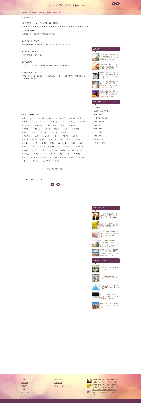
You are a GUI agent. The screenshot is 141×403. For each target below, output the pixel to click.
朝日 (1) (80, 139)
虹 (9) (34, 118)
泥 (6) (48, 125)
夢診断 (49, 12)
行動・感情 (98, 114)
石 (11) (63, 150)
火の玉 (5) (45, 122)
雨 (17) (26, 161)
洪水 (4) (57, 129)
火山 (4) (54, 157)
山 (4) (81, 150)
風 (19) (52, 146)
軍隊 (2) (54, 132)
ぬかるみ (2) (62, 143)
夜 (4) (26, 122)
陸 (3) (64, 125)
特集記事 (41, 12)
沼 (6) (62, 139)
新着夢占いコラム (99, 261)
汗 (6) (69, 154)
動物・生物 (98, 129)
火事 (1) (45, 157)
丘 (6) (55, 122)
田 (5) (82, 118)
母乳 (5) (82, 122)
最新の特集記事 (99, 208)
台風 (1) (36, 150)
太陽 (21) (72, 118)
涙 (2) (26, 143)
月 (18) (36, 154)
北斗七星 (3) (28, 125)
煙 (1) (52, 143)
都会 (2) (73, 125)
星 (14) (63, 132)
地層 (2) (39, 125)
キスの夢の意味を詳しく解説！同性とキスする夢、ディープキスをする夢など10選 (102, 381)
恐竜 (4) (35, 157)
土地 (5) (37, 136)
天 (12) (36, 132)
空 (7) (53, 154)
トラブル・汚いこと (101, 118)
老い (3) (34, 122)
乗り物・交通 (98, 139)
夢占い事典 (32, 12)
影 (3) (81, 143)
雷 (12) (26, 146)
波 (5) (42, 118)
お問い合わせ (58, 383)
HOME (25, 12)
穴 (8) (44, 154)
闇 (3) (44, 143)
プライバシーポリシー (60, 386)
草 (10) (45, 150)
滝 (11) (26, 139)
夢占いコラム (57, 12)
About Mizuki (58, 380)
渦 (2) (73, 143)
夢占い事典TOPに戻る (54, 169)
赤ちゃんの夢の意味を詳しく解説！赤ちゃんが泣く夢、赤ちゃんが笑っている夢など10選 (102, 392)
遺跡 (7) (35, 161)
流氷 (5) (66, 129)
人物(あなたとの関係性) (102, 111)
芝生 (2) (53, 139)
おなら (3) (58, 161)
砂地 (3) (51, 118)
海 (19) (26, 157)
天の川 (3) (27, 136)
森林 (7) (65, 136)
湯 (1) (25, 118)
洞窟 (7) (80, 146)
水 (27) (72, 150)
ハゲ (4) (34, 143)
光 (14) (35, 146)
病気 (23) (70, 146)
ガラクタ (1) (46, 161)
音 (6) (43, 146)
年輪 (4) (37, 129)
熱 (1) (56, 125)
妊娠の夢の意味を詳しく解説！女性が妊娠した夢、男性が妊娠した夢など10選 (102, 386)
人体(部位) (97, 107)
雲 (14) (83, 157)
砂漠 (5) (26, 154)
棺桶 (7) (78, 154)
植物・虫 (97, 125)
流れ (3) (47, 129)
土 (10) (45, 132)
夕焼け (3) (61, 118)
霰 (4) (44, 139)
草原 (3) (26, 132)
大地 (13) (73, 132)
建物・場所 (98, 136)
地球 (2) (26, 150)
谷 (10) (71, 139)
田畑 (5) (64, 122)
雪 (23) (54, 150)
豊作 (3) (35, 139)
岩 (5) (61, 154)
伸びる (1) (27, 129)
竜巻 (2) (47, 136)
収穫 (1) (76, 129)
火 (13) (64, 157)
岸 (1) (56, 136)
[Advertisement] (54, 98)
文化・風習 (98, 132)
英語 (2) (73, 157)
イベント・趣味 (99, 143)
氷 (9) (73, 122)
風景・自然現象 (99, 121)
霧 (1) (60, 146)
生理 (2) (75, 136)
